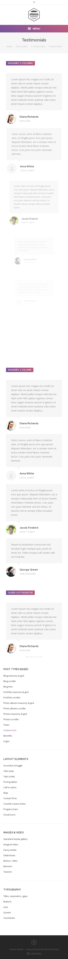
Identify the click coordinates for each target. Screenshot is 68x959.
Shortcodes (22, 46)
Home (9, 46)
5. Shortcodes (38, 46)
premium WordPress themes (45, 949)
